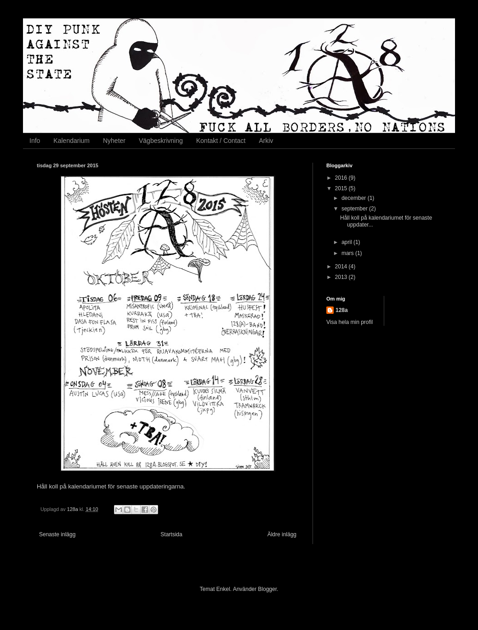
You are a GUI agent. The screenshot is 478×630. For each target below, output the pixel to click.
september (355, 208)
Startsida (171, 534)
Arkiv (266, 140)
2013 (342, 277)
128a (342, 310)
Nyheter (114, 140)
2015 (342, 188)
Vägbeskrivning (161, 140)
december (354, 198)
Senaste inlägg (57, 534)
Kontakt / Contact (220, 140)
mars (348, 253)
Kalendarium (71, 140)
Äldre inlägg (281, 534)
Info (34, 140)
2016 (342, 178)
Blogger (267, 589)
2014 (342, 266)
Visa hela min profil (349, 322)
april (347, 242)
